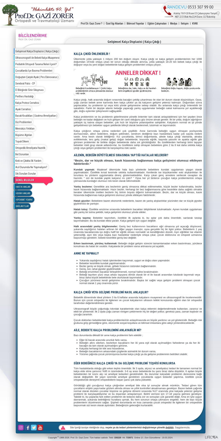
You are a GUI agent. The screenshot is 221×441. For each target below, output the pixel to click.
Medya (173, 23)
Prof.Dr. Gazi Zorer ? (91, 23)
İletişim (185, 23)
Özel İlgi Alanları (114, 23)
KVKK (195, 23)
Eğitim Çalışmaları (157, 23)
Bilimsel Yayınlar (135, 23)
